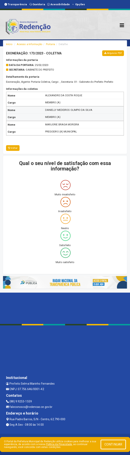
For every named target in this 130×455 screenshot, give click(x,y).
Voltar (13, 148)
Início (9, 44)
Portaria (50, 44)
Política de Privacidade (59, 444)
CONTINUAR (113, 444)
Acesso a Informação (29, 44)
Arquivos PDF (113, 53)
